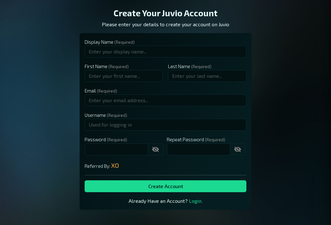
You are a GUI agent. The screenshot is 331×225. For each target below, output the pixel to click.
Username (95, 115)
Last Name (179, 66)
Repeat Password (185, 139)
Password (95, 139)
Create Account (165, 186)
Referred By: (102, 165)
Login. (195, 201)
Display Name (99, 42)
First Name (96, 66)
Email (90, 90)
